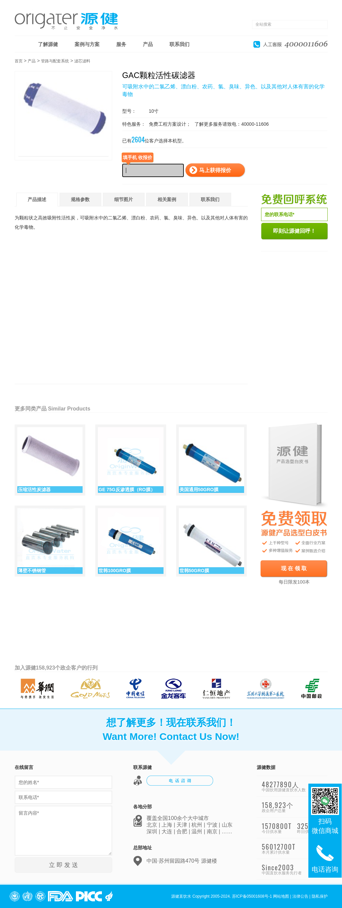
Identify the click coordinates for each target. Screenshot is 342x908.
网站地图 (281, 896)
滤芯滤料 (82, 61)
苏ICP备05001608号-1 (252, 896)
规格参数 (80, 199)
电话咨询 (325, 858)
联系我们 (179, 44)
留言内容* (63, 831)
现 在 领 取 (294, 568)
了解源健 (48, 44)
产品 (148, 44)
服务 (121, 44)
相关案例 (167, 199)
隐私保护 (320, 896)
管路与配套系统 (55, 61)
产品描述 (37, 199)
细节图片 (123, 199)
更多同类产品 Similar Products (53, 408)
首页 (19, 61)
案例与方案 (87, 44)
